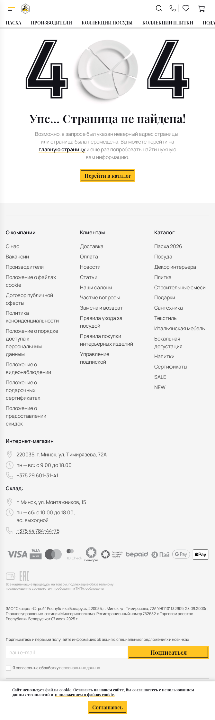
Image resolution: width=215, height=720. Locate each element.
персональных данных (79, 667)
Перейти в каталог (108, 175)
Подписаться (168, 652)
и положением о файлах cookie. (85, 694)
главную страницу (62, 149)
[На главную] (25, 9)
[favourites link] (186, 8)
